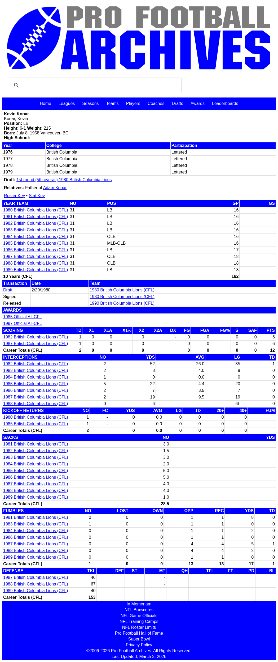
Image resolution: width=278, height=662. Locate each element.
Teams (112, 103)
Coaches (156, 103)
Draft (7, 290)
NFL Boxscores (139, 610)
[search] (94, 85)
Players (133, 103)
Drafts (177, 103)
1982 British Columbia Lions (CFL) (35, 223)
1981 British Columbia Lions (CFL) (35, 216)
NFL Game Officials (139, 615)
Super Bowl (139, 639)
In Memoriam (139, 604)
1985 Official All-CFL (22, 317)
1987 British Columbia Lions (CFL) (35, 256)
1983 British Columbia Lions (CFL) (35, 230)
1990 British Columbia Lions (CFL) (122, 303)
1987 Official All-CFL (22, 323)
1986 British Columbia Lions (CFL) (35, 250)
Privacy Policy (139, 645)
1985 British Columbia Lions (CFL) (35, 243)
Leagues (67, 103)
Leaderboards (225, 103)
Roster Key (14, 195)
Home (45, 103)
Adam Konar (55, 187)
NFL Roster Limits (139, 627)
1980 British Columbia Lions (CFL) (35, 210)
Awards (198, 103)
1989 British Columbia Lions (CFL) (35, 270)
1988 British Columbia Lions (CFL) (35, 263)
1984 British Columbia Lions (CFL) (35, 236)
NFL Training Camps (139, 621)
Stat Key (37, 195)
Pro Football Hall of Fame (139, 633)
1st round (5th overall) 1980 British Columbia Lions (64, 179)
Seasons (90, 103)
